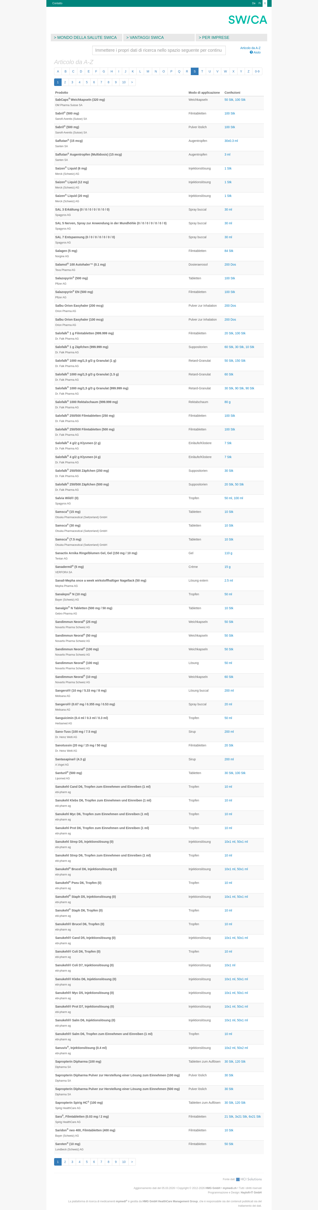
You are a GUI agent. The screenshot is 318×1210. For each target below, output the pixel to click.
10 (124, 82)
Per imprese (215, 37)
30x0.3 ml (231, 141)
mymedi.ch (230, 1188)
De (254, 3)
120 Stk (240, 1061)
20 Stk (229, 333)
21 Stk (229, 1116)
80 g (228, 402)
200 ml (229, 690)
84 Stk (229, 251)
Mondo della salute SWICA (87, 37)
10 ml (228, 786)
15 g (228, 567)
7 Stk (228, 443)
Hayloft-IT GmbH (251, 1192)
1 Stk (228, 168)
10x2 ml (230, 1048)
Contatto (57, 3)
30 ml (228, 209)
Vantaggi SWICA (147, 37)
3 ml (227, 154)
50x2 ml (242, 1048)
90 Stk (239, 388)
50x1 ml (242, 841)
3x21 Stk (241, 1116)
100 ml (238, 498)
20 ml (228, 704)
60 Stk (229, 347)
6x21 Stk (255, 1116)
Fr (260, 3)
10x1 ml (230, 841)
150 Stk (240, 360)
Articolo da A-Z (250, 48)
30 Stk (239, 347)
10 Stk (250, 347)
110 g (228, 553)
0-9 (257, 71)
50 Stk (229, 99)
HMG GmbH (213, 1188)
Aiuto (255, 52)
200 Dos (230, 264)
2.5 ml (229, 580)
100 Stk (240, 99)
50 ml (228, 498)
